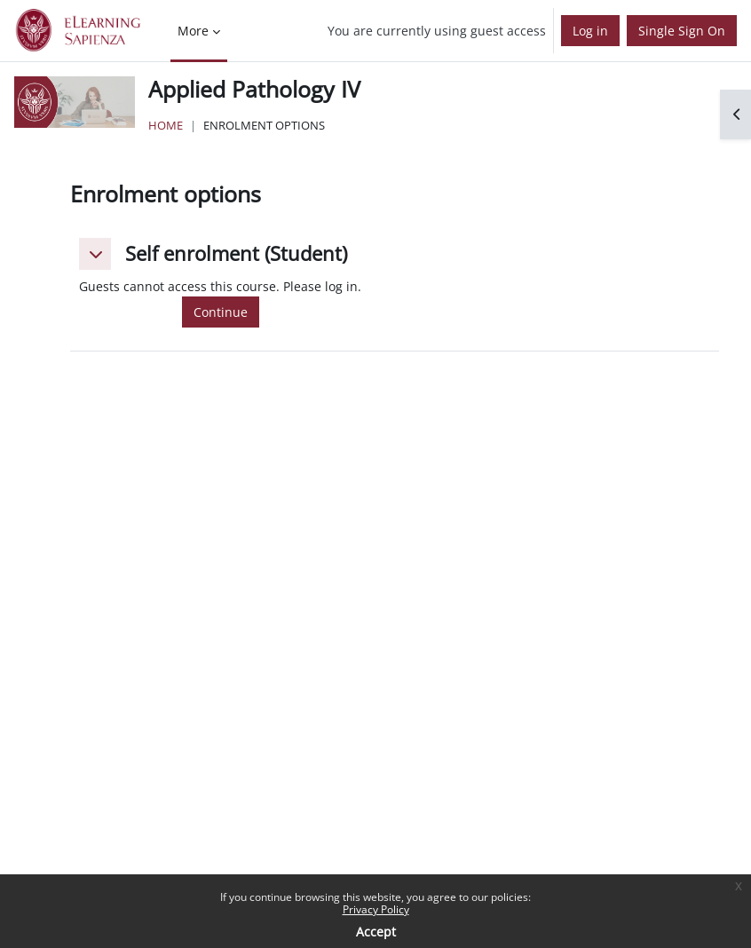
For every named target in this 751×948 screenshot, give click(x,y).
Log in (590, 30)
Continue (221, 312)
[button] (95, 254)
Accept (376, 931)
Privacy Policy (376, 909)
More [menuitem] (193, 30)
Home (165, 125)
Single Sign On (681, 30)
